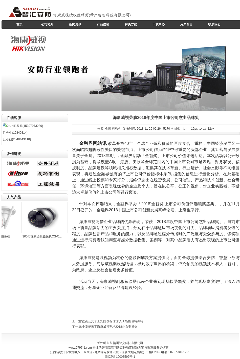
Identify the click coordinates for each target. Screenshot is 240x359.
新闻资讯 (75, 24)
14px (202, 128)
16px (194, 128)
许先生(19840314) (15, 132)
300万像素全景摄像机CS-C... (42, 236)
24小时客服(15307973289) (23, 126)
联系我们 (214, 24)
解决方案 (131, 24)
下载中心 (158, 24)
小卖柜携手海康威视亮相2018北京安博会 (109, 327)
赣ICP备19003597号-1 (120, 356)
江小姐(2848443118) (17, 139)
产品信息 (103, 24)
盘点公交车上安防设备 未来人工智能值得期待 (112, 321)
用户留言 (186, 24)
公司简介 (47, 24)
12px (211, 128)
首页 (19, 24)
